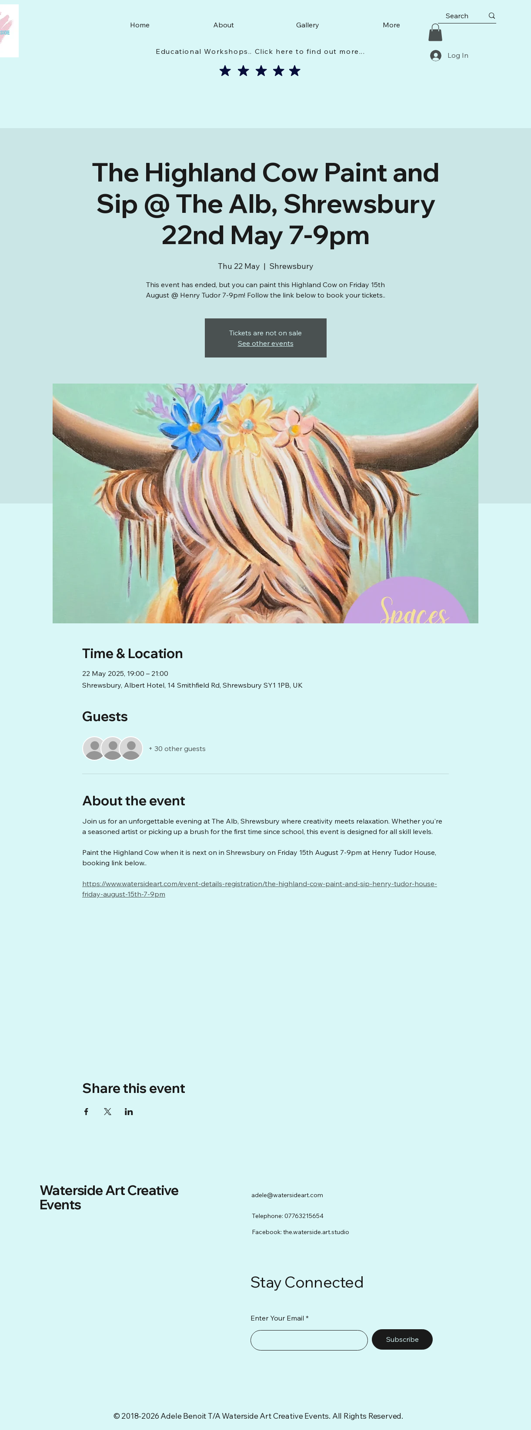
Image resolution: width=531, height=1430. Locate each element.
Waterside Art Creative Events (109, 1197)
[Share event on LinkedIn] (129, 1111)
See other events (266, 343)
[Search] (457, 15)
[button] (435, 32)
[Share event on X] (108, 1111)
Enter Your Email (277, 1317)
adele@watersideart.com (287, 1195)
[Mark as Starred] (225, 70)
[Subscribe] (402, 1339)
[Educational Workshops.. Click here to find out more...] (261, 51)
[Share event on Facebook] (86, 1111)
